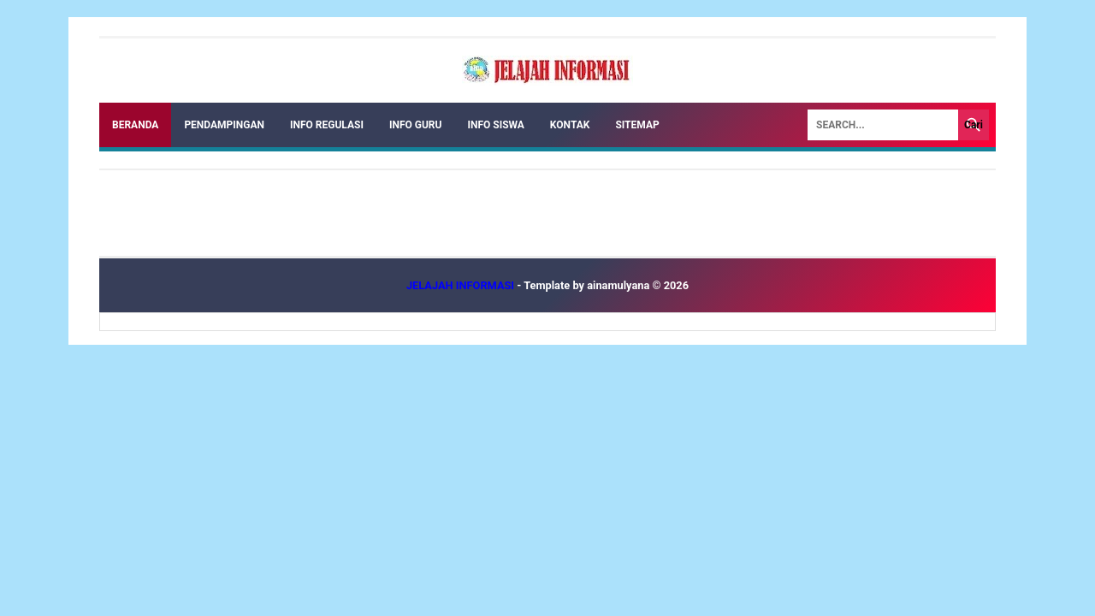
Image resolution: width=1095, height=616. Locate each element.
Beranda (135, 125)
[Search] (883, 125)
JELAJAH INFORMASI (461, 285)
